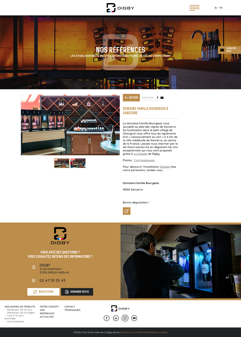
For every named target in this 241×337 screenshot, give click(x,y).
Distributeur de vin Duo (19, 309)
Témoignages (72, 310)
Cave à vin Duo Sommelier (14, 317)
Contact (69, 306)
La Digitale (140, 154)
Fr (216, 7)
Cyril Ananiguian (144, 160)
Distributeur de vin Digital (20, 312)
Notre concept (49, 306)
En (221, 7)
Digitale (165, 166)
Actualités (47, 316)
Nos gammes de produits (20, 306)
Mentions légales (159, 332)
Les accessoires (15, 321)
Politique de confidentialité (135, 332)
